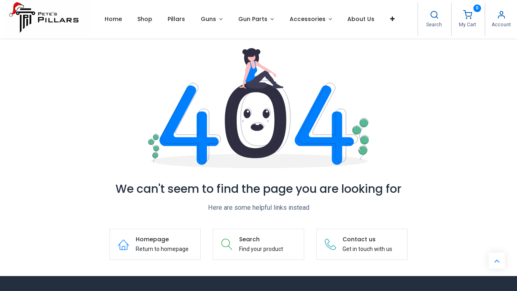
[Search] (434, 16)
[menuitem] (113, 19)
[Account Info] (501, 16)
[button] (392, 19)
